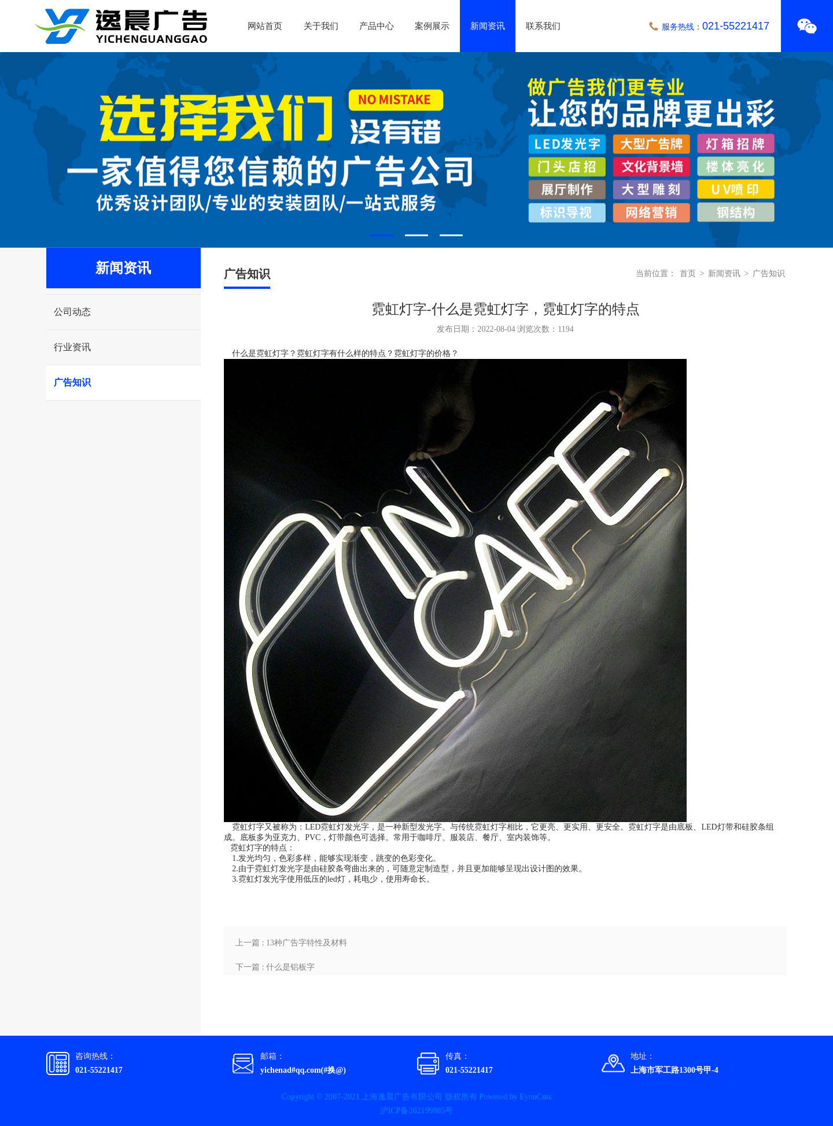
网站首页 (265, 26)
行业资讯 (72, 347)
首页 (688, 273)
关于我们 (321, 26)
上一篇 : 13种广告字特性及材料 (291, 942)
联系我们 (543, 26)
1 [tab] (381, 235)
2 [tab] (416, 235)
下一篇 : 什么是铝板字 (275, 967)
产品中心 (376, 26)
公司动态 (72, 312)
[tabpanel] (416, 150)
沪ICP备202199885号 (417, 1110)
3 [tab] (451, 235)
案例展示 (432, 26)
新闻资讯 (487, 26)
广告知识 (72, 382)
